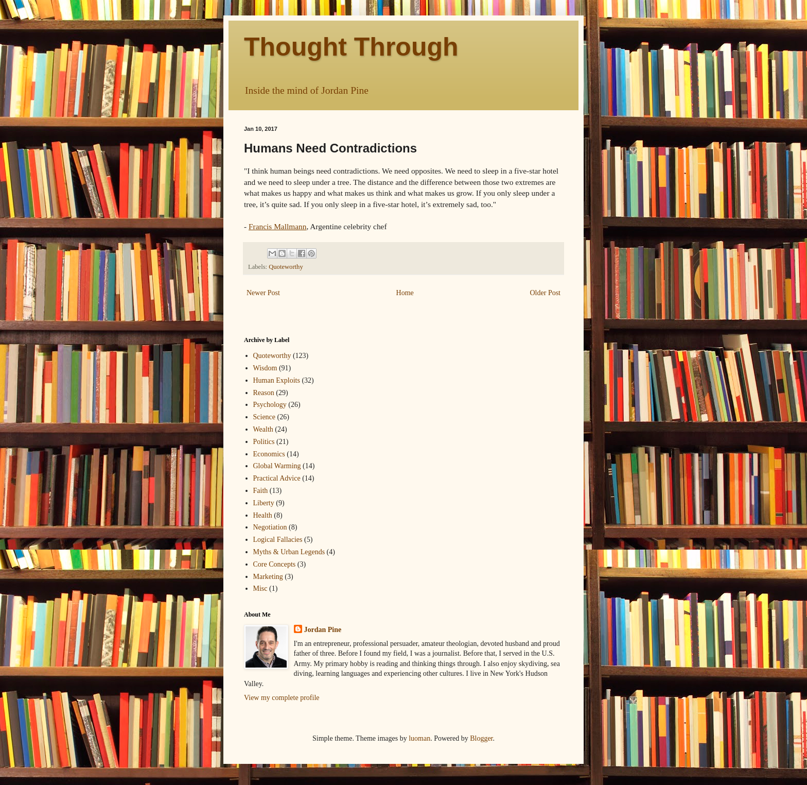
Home (405, 293)
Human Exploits (276, 380)
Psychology (270, 404)
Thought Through (351, 46)
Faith (260, 490)
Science (264, 417)
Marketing (268, 577)
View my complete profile (282, 698)
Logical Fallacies (278, 539)
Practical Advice (277, 478)
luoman (419, 738)
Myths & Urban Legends (289, 552)
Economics (269, 454)
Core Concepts (274, 564)
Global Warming (277, 466)
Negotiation (270, 527)
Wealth (263, 429)
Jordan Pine (323, 630)
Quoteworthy (286, 266)
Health (262, 515)
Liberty (263, 503)
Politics (264, 442)
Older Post (545, 293)
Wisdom (265, 368)
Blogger (481, 738)
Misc (260, 588)
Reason (263, 393)
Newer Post (263, 293)
